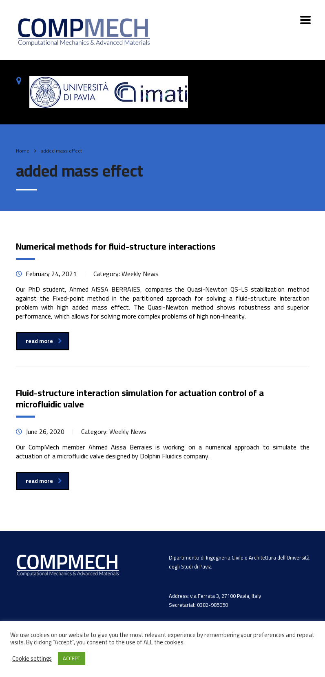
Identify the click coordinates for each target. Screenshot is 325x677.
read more (44, 341)
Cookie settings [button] (32, 658)
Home (22, 150)
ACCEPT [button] (71, 658)
